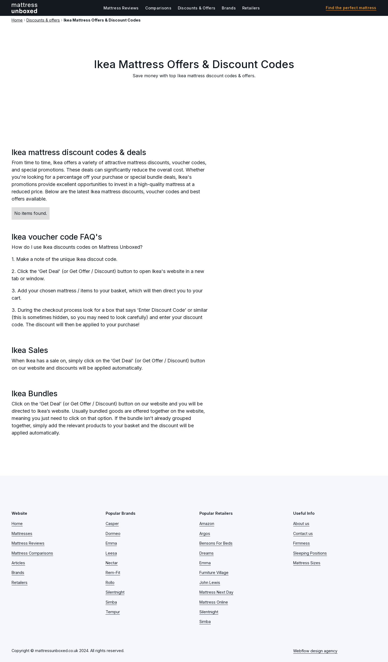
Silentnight (115, 592)
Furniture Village (213, 572)
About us (301, 523)
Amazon (206, 523)
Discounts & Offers (196, 8)
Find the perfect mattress (351, 8)
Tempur (113, 612)
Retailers (251, 8)
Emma (111, 543)
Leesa (111, 553)
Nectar (112, 563)
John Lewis (209, 582)
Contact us (303, 533)
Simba (111, 602)
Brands (229, 8)
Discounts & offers (43, 20)
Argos (204, 533)
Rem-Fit (113, 572)
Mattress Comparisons (32, 553)
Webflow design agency (315, 651)
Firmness (301, 543)
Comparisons (158, 8)
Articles (18, 563)
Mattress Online (213, 602)
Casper (112, 523)
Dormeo (113, 533)
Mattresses (22, 533)
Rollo (110, 582)
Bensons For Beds (216, 543)
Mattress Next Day (216, 592)
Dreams (206, 553)
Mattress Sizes (306, 563)
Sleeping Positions (310, 553)
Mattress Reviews (121, 8)
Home (17, 20)
